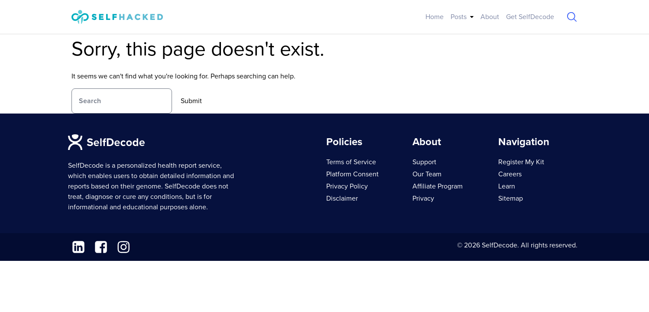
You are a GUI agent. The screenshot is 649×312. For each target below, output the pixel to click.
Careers (510, 174)
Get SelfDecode (530, 17)
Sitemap (510, 198)
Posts (459, 17)
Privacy (423, 198)
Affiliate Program (437, 186)
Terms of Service (351, 162)
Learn (506, 186)
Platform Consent (352, 174)
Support (424, 162)
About (489, 17)
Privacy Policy (347, 186)
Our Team (426, 174)
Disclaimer (342, 198)
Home (434, 17)
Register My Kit (521, 162)
